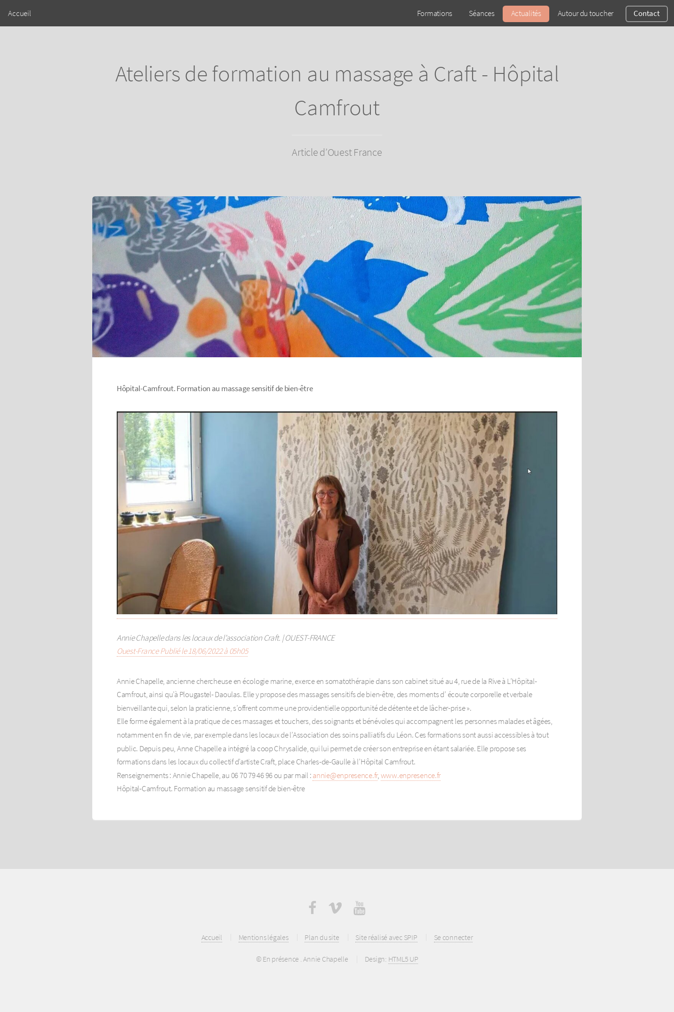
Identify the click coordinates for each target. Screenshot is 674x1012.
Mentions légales (264, 937)
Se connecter (453, 937)
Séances (482, 13)
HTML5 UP (403, 959)
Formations (434, 13)
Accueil (19, 13)
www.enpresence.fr (411, 775)
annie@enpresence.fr (345, 775)
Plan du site (322, 937)
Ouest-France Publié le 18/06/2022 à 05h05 (182, 651)
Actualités (526, 13)
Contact (646, 13)
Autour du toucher (586, 13)
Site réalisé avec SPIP (386, 937)
